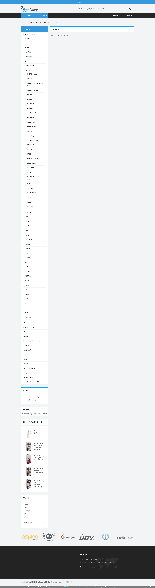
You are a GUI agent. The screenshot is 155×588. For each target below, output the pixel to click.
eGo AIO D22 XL (31, 104)
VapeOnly (28, 244)
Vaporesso (28, 248)
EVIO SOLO (30, 206)
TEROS (29, 154)
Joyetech (27, 70)
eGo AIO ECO (31, 108)
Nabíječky (26, 336)
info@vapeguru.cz (93, 567)
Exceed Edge (31, 136)
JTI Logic (27, 271)
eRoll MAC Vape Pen (33, 158)
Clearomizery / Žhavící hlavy (31, 341)
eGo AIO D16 (30, 95)
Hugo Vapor (28, 56)
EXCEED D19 (30, 131)
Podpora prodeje (28, 377)
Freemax (27, 47)
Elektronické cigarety (29, 34)
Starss (27, 230)
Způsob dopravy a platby (31, 397)
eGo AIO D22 (30, 99)
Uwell (26, 267)
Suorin (27, 235)
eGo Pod (29, 184)
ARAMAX (28, 38)
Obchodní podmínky (30, 400)
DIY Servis (26, 345)
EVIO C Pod (30, 188)
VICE (26, 290)
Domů (22, 22)
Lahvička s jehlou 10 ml (38, 432)
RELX (26, 299)
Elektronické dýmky (29, 327)
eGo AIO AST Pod (32, 193)
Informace (27, 390)
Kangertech (28, 212)
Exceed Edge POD (32, 140)
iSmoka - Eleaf (29, 66)
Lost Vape (28, 308)
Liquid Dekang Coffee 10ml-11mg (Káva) (39, 470)
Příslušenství (27, 350)
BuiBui (26, 507)
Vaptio (27, 285)
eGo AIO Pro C (31, 122)
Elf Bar (27, 303)
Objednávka (100, 9)
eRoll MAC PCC (31, 163)
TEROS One (30, 168)
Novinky (26, 410)
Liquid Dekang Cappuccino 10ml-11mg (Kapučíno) (39, 446)
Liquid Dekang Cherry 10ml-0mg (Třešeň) (39, 458)
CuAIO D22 (30, 78)
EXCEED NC (30, 145)
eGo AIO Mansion (32, 113)
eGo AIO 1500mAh (32, 90)
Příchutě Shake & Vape (30, 368)
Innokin (27, 280)
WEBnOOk (69, 582)
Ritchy (26, 217)
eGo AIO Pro (30, 117)
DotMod (27, 294)
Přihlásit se (81, 9)
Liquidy (25, 373)
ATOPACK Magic (32, 74)
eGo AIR (29, 202)
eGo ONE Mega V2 (32, 126)
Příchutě (25, 363)
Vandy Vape (28, 239)
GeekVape (28, 52)
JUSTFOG (28, 276)
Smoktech (28, 226)
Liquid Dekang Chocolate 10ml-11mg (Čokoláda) (39, 484)
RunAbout (30, 149)
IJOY (26, 61)
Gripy (24, 322)
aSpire (27, 43)
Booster (25, 359)
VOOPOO (27, 258)
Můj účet (90, 9)
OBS (26, 262)
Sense (27, 253)
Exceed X (29, 172)
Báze (24, 354)
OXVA (26, 312)
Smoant (27, 221)
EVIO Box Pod (31, 197)
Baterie (25, 332)
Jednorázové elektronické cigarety (33, 382)
